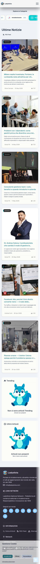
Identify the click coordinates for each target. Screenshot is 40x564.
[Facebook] (5, 511)
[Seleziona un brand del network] (20, 542)
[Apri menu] (37, 4)
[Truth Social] (5, 516)
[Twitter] (17, 511)
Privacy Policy (11, 555)
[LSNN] (35, 511)
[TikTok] (23, 511)
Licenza (30, 555)
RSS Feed (7, 34)
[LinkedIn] (29, 511)
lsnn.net (8, 548)
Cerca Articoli (9, 531)
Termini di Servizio (22, 555)
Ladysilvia (10, 473)
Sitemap (32, 531)
